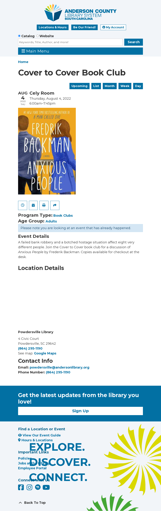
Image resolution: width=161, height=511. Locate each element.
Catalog (28, 36)
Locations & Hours (53, 27)
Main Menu (35, 51)
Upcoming (79, 86)
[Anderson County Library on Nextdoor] (38, 487)
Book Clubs (63, 216)
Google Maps (45, 353)
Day (138, 86)
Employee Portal (32, 468)
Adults (51, 221)
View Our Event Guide (39, 435)
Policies (25, 458)
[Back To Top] (80, 502)
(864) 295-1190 (30, 348)
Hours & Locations (35, 440)
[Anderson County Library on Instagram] (30, 489)
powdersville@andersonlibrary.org (59, 367)
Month (110, 86)
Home (23, 62)
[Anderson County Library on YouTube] (46, 489)
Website (46, 36)
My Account (113, 27)
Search (134, 42)
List (96, 86)
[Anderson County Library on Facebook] (21, 489)
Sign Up (80, 410)
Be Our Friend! (84, 27)
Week (124, 86)
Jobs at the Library (34, 463)
